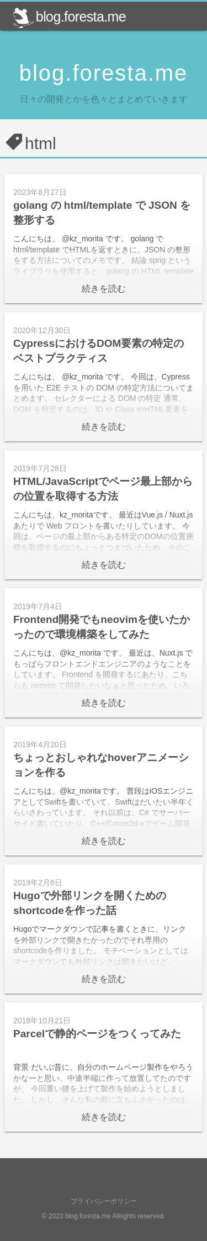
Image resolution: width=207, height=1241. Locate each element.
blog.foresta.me (69, 16)
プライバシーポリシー (104, 1201)
